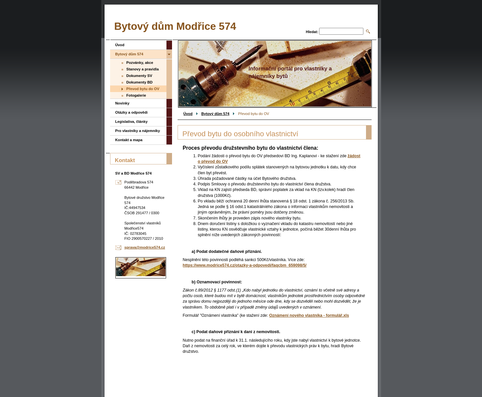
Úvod (188, 114)
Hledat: (312, 32)
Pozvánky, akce (139, 63)
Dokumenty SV (139, 76)
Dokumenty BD (139, 82)
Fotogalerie (136, 95)
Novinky (122, 103)
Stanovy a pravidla (142, 69)
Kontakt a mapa (129, 140)
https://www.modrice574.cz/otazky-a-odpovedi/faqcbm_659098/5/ (245, 265)
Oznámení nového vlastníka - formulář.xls (309, 315)
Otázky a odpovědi (131, 112)
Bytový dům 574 (215, 114)
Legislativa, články (131, 121)
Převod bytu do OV (143, 89)
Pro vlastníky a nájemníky (137, 131)
